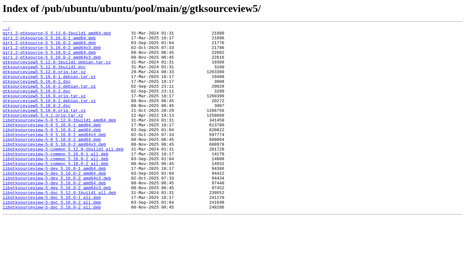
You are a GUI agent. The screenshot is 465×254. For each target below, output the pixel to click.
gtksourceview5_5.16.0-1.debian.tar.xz (49, 87)
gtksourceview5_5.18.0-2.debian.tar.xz (49, 116)
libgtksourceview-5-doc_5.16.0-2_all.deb (52, 238)
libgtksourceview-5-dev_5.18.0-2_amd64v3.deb (57, 220)
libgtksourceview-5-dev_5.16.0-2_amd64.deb (54, 203)
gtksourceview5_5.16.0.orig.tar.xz (44, 110)
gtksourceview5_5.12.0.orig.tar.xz (44, 81)
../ (6, 29)
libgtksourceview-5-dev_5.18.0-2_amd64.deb (54, 215)
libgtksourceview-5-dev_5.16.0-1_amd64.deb (54, 197)
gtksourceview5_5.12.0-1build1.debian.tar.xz (57, 70)
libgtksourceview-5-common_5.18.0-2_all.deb (55, 191)
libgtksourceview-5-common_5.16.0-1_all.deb (55, 180)
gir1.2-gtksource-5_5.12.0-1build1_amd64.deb (57, 35)
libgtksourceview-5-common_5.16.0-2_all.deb (55, 186)
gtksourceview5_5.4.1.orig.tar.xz (43, 133)
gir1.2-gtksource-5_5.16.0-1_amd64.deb (49, 41)
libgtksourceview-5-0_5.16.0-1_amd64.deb (52, 145)
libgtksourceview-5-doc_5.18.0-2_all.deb (52, 244)
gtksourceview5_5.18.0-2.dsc (37, 122)
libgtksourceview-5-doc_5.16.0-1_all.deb (52, 232)
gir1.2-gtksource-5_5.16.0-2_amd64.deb (49, 46)
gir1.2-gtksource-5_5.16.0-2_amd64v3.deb (52, 52)
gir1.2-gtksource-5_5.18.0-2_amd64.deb (49, 58)
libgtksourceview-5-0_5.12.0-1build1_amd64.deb (59, 139)
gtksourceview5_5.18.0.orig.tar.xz (44, 128)
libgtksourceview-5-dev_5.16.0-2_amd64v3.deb (57, 209)
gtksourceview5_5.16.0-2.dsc (37, 104)
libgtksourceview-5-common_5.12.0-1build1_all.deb (63, 174)
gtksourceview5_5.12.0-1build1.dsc (44, 75)
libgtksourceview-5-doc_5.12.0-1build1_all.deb (59, 226)
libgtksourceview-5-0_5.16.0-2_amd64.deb (52, 151)
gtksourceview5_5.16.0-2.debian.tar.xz (49, 99)
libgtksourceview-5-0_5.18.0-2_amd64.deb (52, 162)
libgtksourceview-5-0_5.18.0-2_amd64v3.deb (54, 168)
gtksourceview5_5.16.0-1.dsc (37, 93)
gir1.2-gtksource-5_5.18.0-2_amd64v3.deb (52, 64)
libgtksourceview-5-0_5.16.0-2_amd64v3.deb (54, 157)
